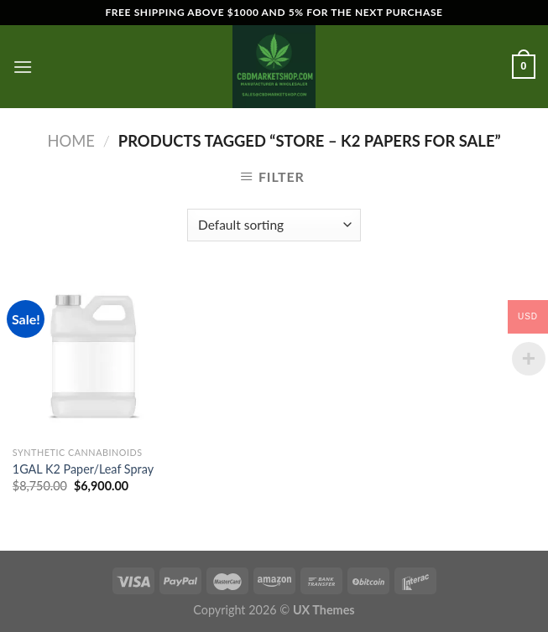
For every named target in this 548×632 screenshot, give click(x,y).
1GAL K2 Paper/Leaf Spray (83, 469)
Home (70, 141)
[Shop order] (273, 225)
